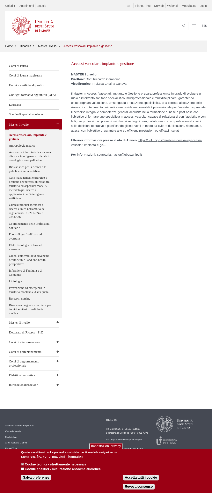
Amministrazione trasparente (19, 425)
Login (203, 5)
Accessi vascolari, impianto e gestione (88, 46)
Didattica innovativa (22, 375)
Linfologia (15, 281)
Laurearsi (15, 104)
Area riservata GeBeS (16, 442)
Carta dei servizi (13, 431)
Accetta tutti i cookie (141, 478)
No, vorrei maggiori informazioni (60, 457)
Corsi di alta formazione (24, 342)
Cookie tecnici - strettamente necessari (55, 465)
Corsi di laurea (18, 65)
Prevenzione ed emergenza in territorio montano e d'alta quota (29, 290)
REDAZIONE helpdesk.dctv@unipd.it (124, 448)
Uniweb (159, 5)
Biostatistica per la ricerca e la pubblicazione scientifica (27, 169)
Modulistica (189, 5)
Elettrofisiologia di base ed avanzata (25, 247)
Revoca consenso (139, 488)
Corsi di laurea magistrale (25, 75)
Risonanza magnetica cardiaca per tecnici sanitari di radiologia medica (30, 309)
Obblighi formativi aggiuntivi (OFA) (32, 94)
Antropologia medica (22, 145)
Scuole (41, 5)
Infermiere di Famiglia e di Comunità (25, 272)
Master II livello (19, 322)
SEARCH (189, 30)
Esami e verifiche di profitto (27, 85)
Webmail (172, 5)
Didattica (25, 46)
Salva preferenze (36, 478)
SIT (129, 5)
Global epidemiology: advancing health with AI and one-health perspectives (29, 260)
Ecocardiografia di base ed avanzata (25, 236)
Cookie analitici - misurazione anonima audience (63, 470)
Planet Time (143, 5)
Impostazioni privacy (106, 447)
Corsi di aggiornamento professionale (24, 363)
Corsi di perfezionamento (25, 351)
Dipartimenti (26, 5)
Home (9, 46)
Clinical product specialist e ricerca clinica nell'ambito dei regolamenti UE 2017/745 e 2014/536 (27, 211)
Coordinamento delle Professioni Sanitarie (29, 225)
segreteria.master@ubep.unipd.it (119, 154)
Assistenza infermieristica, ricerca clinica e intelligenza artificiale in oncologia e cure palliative (30, 156)
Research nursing (19, 298)
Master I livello (47, 46)
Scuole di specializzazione (26, 114)
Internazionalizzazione (23, 385)
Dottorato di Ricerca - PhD (26, 332)
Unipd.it (10, 5)
